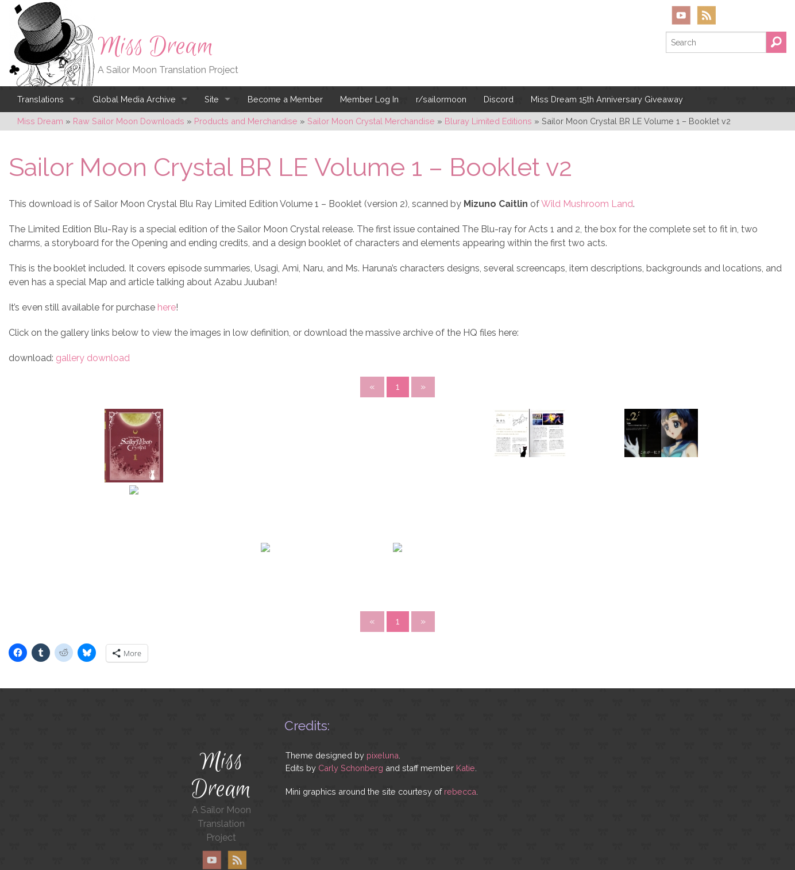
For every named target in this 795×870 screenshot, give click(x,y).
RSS (706, 15)
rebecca (460, 791)
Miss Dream (156, 46)
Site (211, 99)
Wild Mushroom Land (587, 203)
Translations (40, 99)
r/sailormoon (441, 99)
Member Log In (369, 99)
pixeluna (382, 755)
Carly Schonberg (350, 768)
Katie (465, 768)
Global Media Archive (134, 99)
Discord (499, 99)
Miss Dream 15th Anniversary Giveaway (607, 99)
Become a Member (285, 99)
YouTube (681, 15)
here (166, 307)
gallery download (93, 357)
